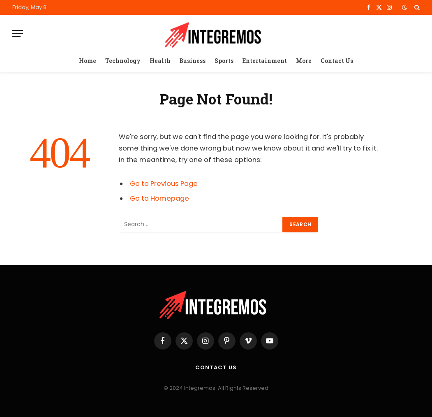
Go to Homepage (159, 198)
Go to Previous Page (164, 183)
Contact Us (337, 61)
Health (160, 61)
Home (87, 61)
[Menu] (17, 33)
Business (192, 61)
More (304, 61)
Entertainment (264, 61)
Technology (123, 61)
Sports (224, 61)
